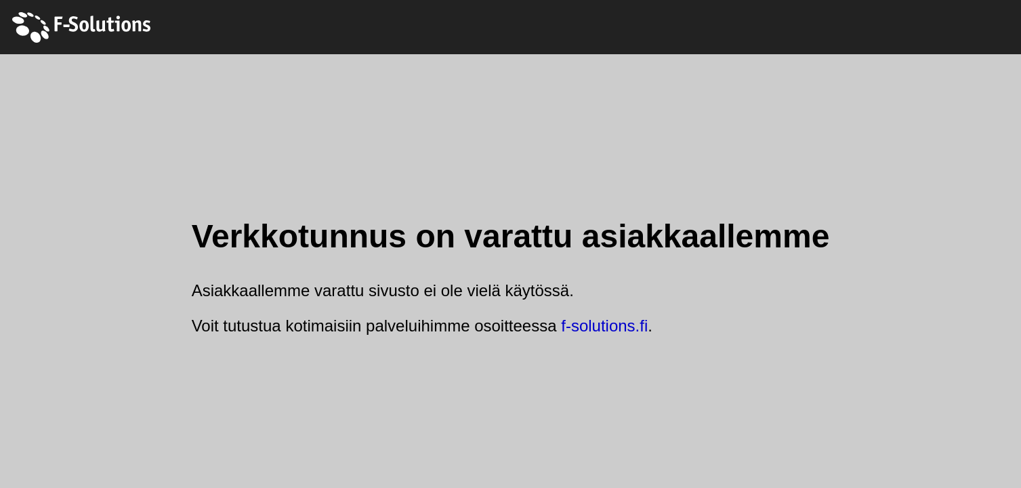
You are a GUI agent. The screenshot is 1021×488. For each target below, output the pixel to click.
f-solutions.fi (604, 326)
